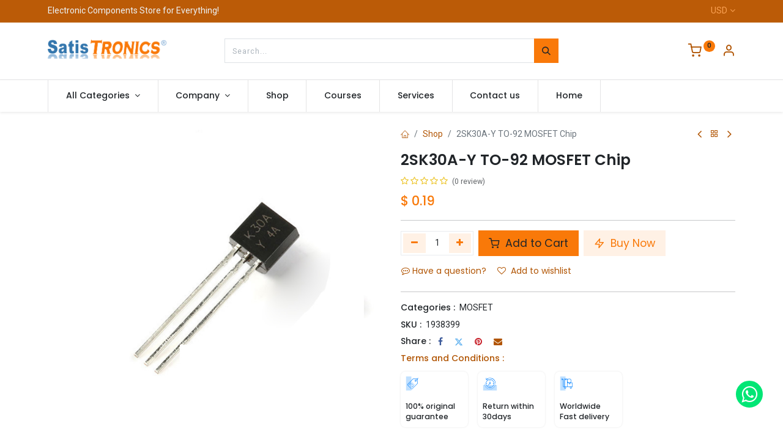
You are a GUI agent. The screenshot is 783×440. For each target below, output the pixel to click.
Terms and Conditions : (452, 358)
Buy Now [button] (624, 243)
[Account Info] (728, 52)
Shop (433, 134)
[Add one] (460, 243)
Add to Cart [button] (528, 243)
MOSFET (476, 307)
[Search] (546, 50)
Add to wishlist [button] (534, 271)
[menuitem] (277, 96)
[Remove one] (414, 243)
